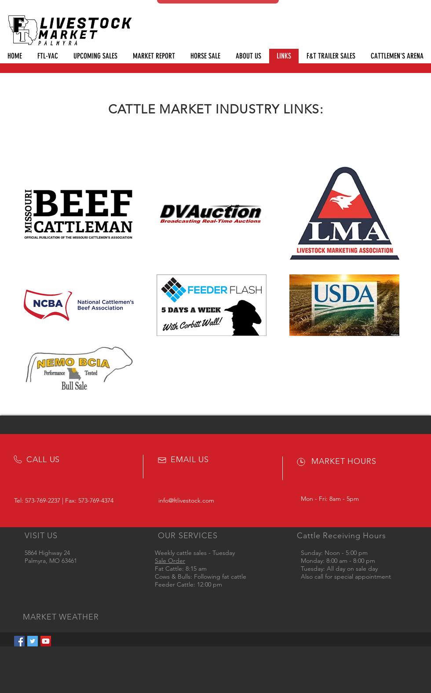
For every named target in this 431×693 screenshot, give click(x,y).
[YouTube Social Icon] (45, 641)
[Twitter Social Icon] (32, 641)
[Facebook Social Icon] (19, 641)
